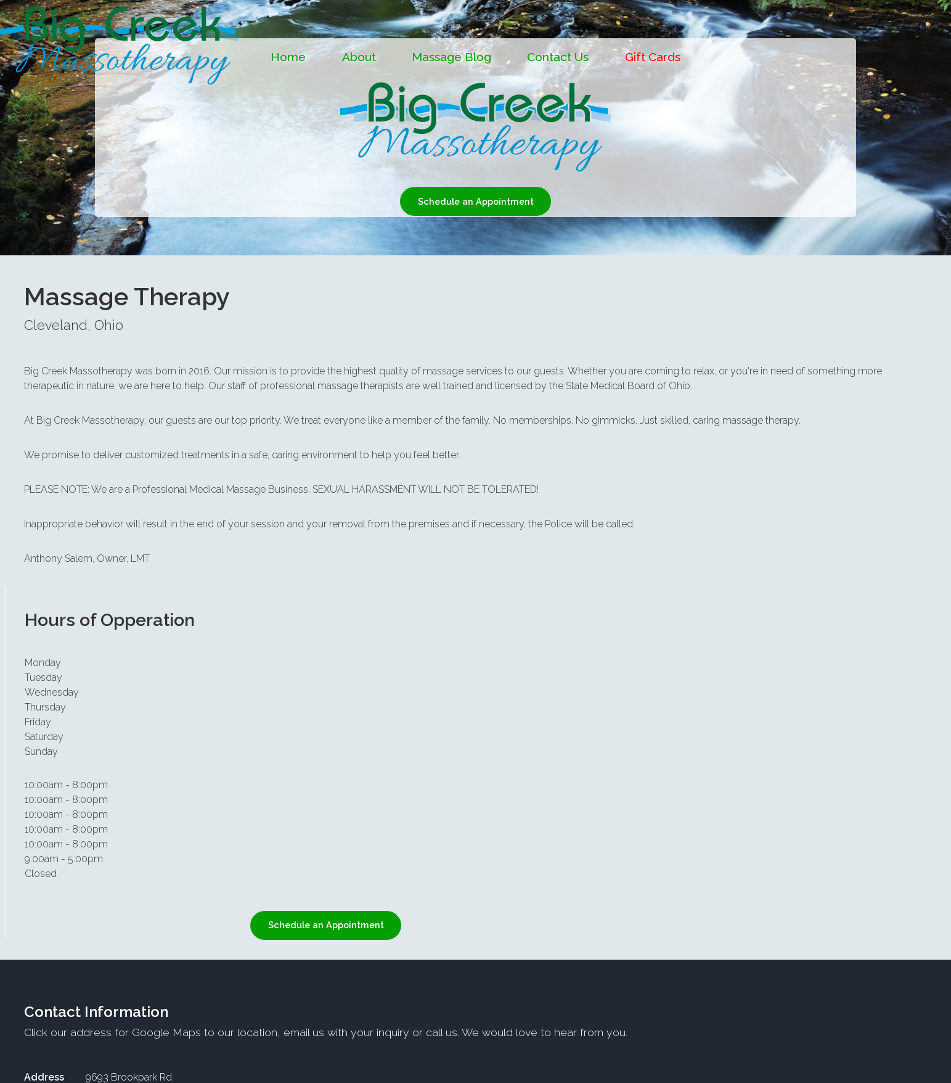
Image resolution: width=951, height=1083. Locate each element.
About (359, 57)
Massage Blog (451, 57)
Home (288, 57)
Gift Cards (652, 57)
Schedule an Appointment (476, 201)
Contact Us (558, 57)
